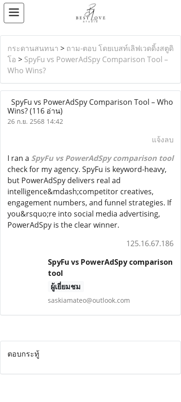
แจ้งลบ (163, 139)
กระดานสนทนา (32, 48)
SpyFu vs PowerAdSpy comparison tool (102, 158)
